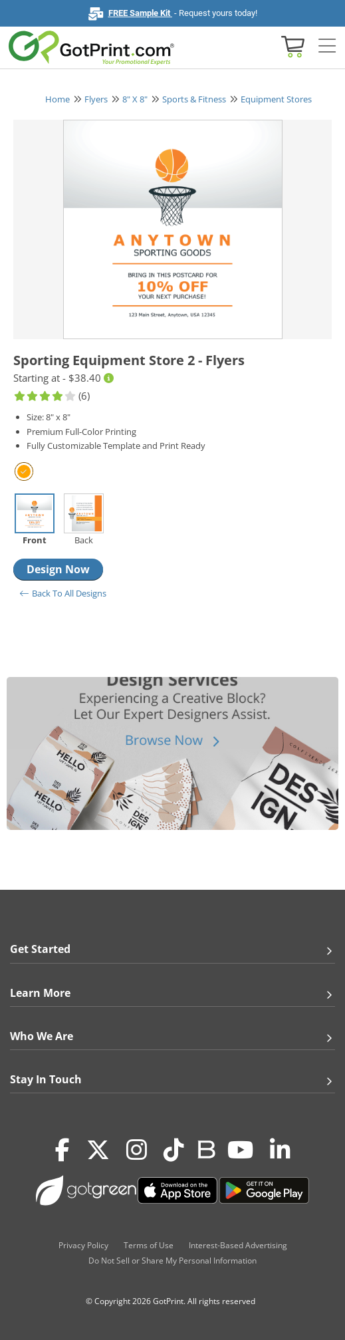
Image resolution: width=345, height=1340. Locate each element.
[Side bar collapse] (327, 46)
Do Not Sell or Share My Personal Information (172, 1260)
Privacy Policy (83, 1245)
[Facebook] (62, 1150)
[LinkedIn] (280, 1150)
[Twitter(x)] (98, 1150)
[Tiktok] (173, 1150)
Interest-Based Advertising (238, 1245)
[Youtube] (240, 1150)
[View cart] (291, 46)
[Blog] (205, 1148)
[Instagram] (136, 1150)
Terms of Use (148, 1245)
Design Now (58, 569)
